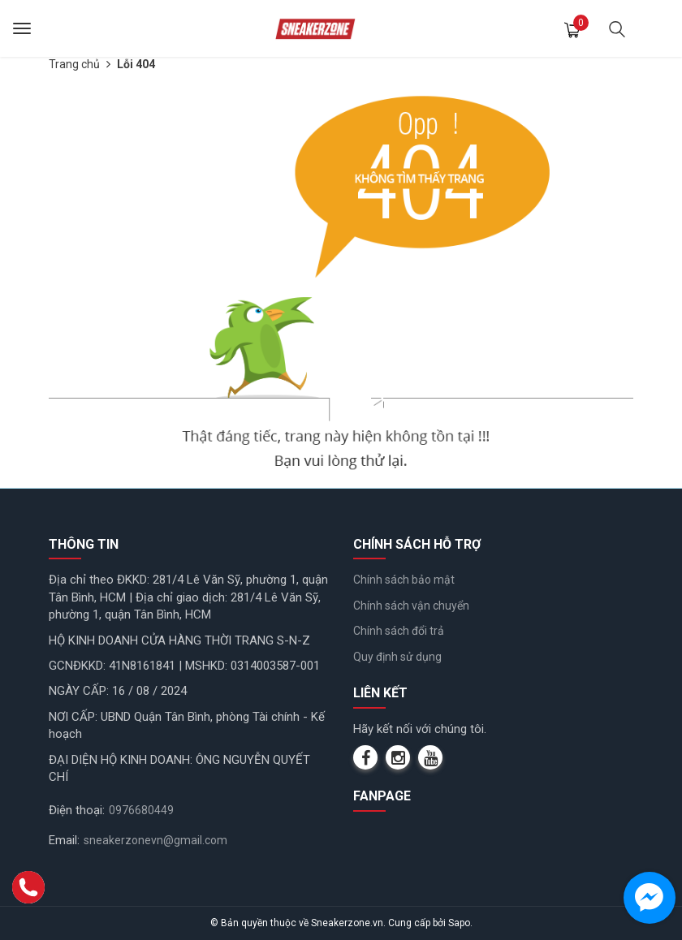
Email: (64, 840)
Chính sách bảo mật (404, 579)
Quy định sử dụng (397, 656)
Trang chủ (74, 64)
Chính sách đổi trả (398, 630)
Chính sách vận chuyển (411, 605)
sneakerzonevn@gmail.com (155, 840)
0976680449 (141, 810)
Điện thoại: (77, 810)
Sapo (459, 923)
